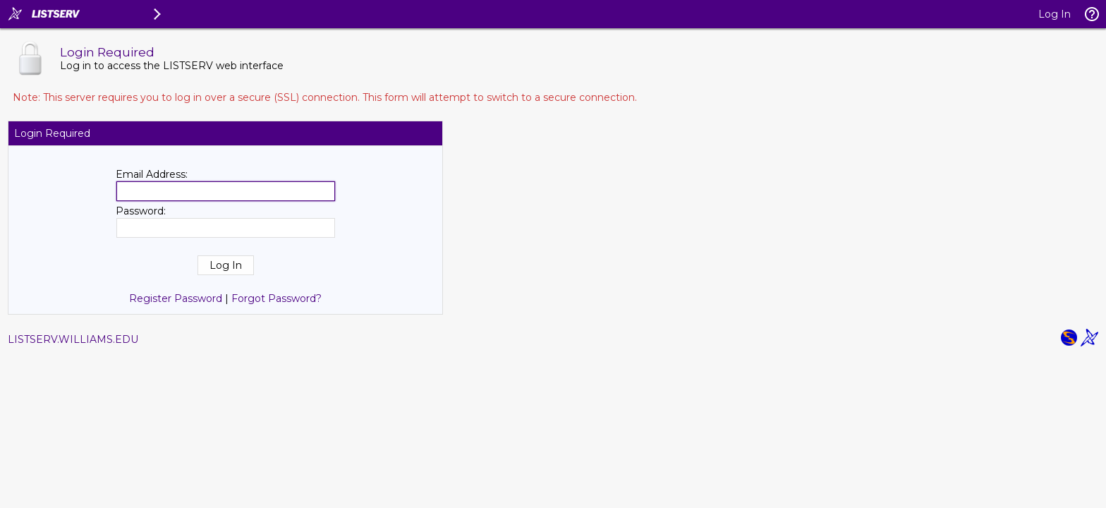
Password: (141, 211)
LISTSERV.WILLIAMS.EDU (73, 339)
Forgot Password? (276, 298)
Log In (1054, 14)
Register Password (175, 298)
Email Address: (152, 174)
